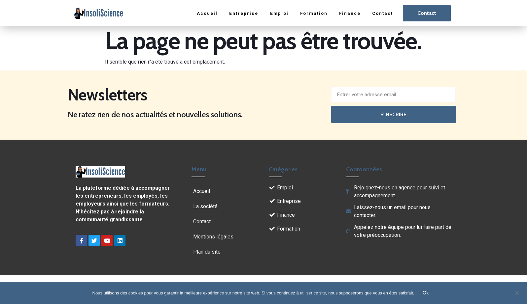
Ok (426, 293)
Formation (312, 13)
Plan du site (207, 252)
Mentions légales (213, 237)
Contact (382, 13)
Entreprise (241, 13)
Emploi (277, 13)
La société (205, 206)
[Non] (516, 292)
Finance (349, 13)
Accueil (205, 13)
